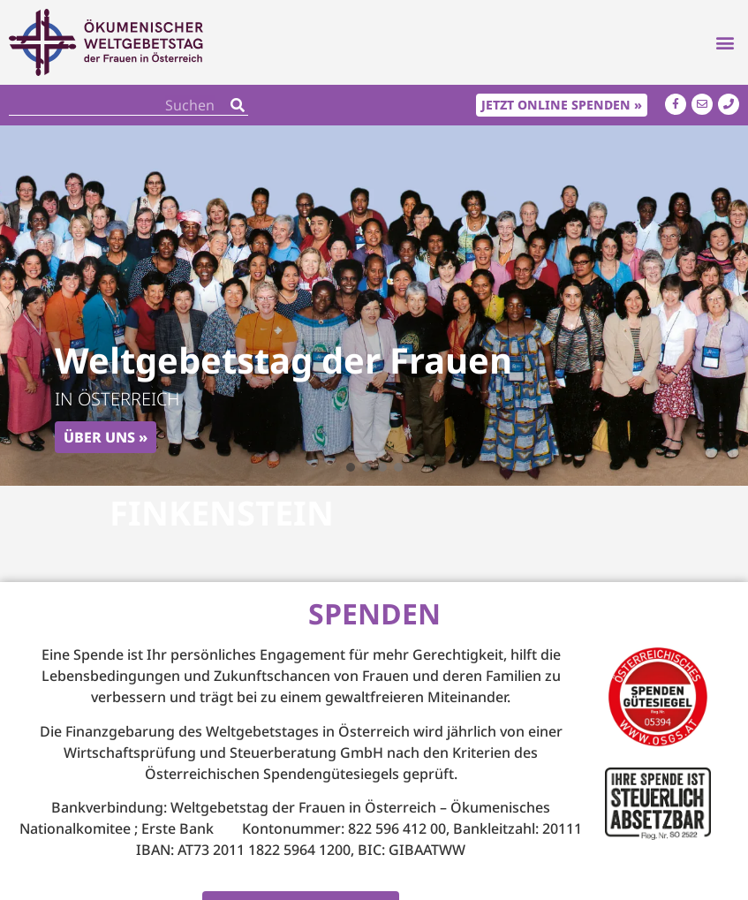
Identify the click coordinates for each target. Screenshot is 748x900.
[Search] (237, 105)
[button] (724, 42)
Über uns (99, 437)
